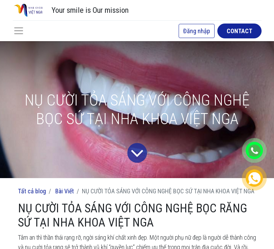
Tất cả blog (32, 191)
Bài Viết (64, 191)
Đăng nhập (196, 31)
